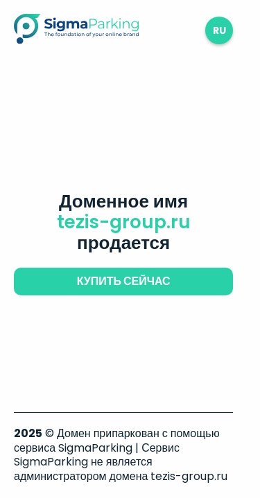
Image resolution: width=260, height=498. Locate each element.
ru (219, 30)
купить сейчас (124, 281)
